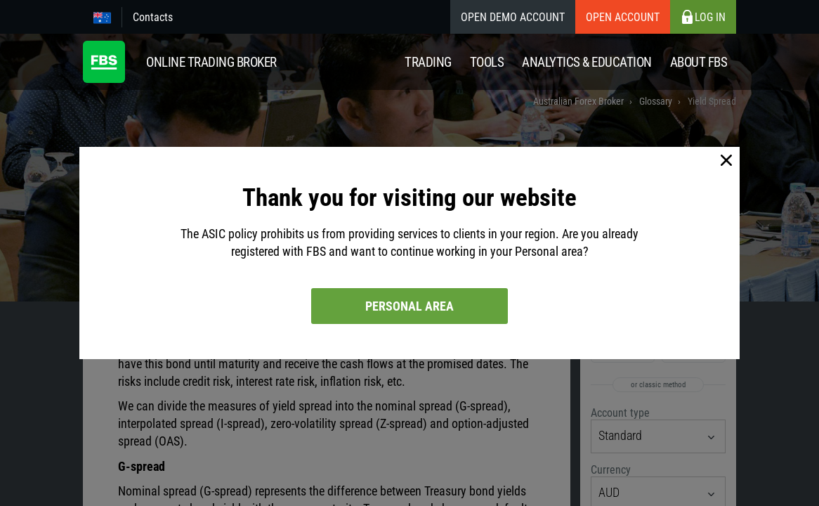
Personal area (409, 306)
